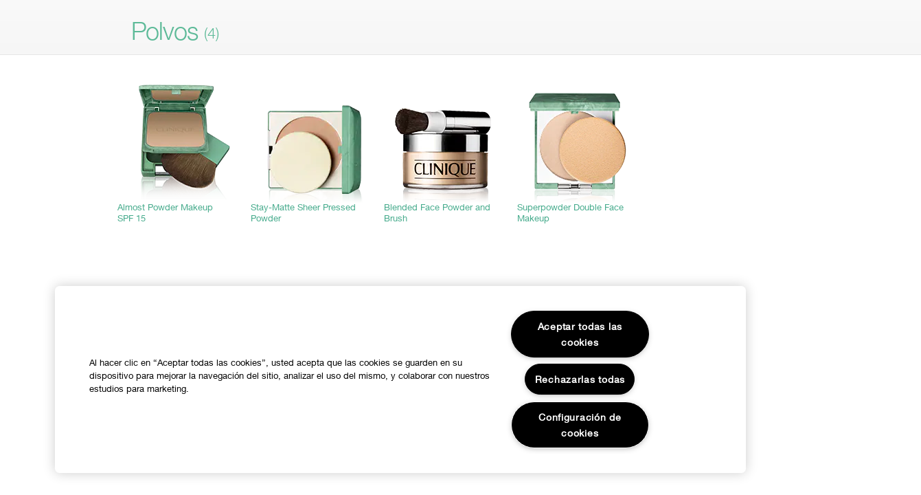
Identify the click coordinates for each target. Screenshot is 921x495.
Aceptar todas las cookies (580, 334)
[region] (400, 379)
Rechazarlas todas (580, 379)
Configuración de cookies (580, 425)
